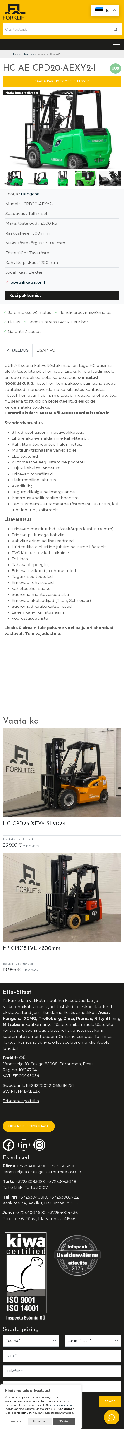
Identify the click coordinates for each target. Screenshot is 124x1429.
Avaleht (9, 54)
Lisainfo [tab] (45, 350)
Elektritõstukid (25, 54)
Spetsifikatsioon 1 (25, 282)
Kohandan (40, 1421)
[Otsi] (116, 29)
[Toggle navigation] (116, 44)
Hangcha (30, 193)
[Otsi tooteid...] (56, 29)
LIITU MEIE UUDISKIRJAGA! (28, 1126)
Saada (110, 1401)
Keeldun (15, 1421)
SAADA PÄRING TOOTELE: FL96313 (62, 81)
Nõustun (64, 1421)
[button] (116, 131)
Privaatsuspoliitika (21, 1100)
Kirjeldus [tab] (18, 350)
